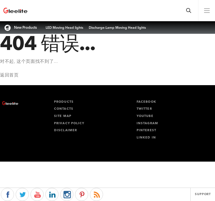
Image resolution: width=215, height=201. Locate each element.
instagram (147, 123)
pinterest (146, 130)
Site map (62, 116)
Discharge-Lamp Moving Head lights (117, 28)
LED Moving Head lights (64, 28)
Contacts (63, 109)
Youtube (145, 116)
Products (64, 102)
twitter (144, 109)
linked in (146, 137)
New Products (25, 28)
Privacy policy (69, 123)
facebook (146, 102)
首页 (13, 75)
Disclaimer (65, 130)
